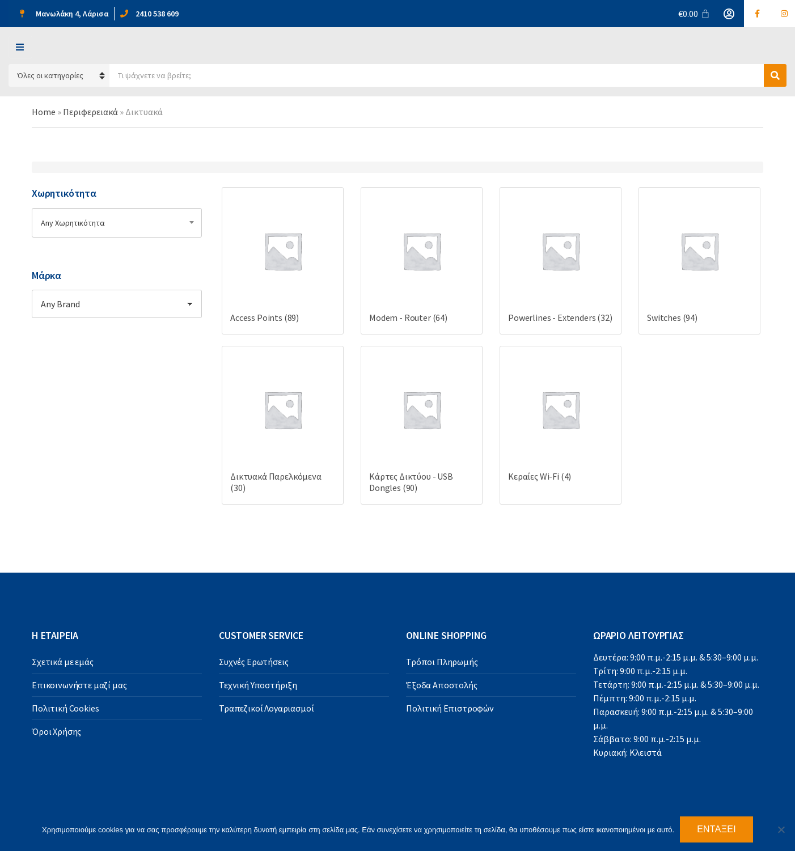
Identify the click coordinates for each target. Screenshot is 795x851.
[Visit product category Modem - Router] (421, 261)
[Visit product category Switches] (699, 261)
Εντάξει (716, 829)
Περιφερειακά (90, 111)
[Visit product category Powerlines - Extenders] (560, 261)
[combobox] (117, 223)
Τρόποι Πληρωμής (442, 661)
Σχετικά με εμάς (63, 661)
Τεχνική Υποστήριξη (258, 685)
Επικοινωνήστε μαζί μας (79, 685)
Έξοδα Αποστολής (441, 685)
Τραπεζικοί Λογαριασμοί (266, 708)
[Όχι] (780, 829)
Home (44, 111)
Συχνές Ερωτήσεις (253, 661)
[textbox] (116, 223)
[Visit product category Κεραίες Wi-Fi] (560, 419)
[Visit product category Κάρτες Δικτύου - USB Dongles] (421, 425)
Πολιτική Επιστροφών (450, 708)
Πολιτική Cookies (65, 708)
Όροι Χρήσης (56, 731)
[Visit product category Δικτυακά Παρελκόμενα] (282, 425)
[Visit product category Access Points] (282, 261)
